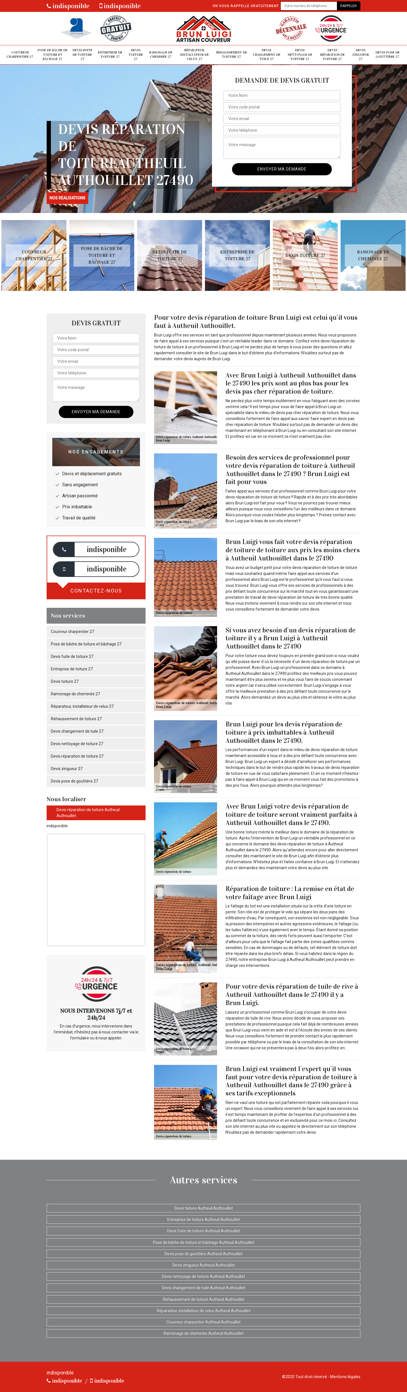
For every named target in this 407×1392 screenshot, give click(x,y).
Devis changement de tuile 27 (266, 54)
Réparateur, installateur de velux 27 (194, 54)
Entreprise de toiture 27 (110, 54)
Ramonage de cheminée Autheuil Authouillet (204, 1333)
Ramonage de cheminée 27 (160, 54)
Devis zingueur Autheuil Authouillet (203, 1265)
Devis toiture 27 (136, 54)
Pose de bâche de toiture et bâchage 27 (53, 54)
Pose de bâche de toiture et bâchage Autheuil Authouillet (203, 1242)
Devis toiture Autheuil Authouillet (203, 1208)
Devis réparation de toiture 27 (332, 54)
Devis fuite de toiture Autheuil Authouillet (203, 1231)
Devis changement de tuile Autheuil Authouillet (203, 1288)
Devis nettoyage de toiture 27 (300, 54)
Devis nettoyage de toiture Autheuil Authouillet (203, 1276)
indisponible (68, 6)
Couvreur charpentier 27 (20, 54)
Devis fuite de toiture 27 (82, 54)
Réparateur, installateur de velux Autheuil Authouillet (203, 1310)
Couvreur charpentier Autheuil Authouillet (203, 1322)
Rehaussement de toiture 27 (231, 54)
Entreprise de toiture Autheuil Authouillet (203, 1219)
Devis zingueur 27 (360, 54)
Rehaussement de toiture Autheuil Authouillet (203, 1299)
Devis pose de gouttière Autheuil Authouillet (203, 1254)
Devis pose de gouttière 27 (388, 54)
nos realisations (67, 198)
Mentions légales (345, 1376)
